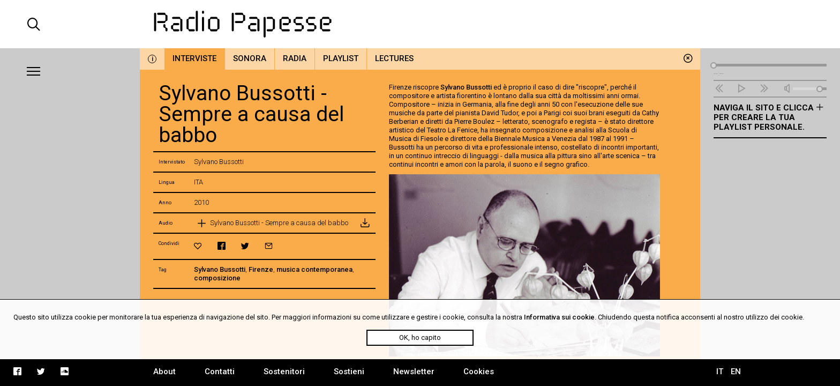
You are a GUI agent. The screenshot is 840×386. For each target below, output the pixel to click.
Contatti (220, 371)
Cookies (478, 371)
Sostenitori (284, 371)
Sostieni (349, 371)
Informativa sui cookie (559, 317)
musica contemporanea (314, 269)
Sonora (249, 58)
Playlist (340, 58)
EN (736, 371)
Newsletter (413, 371)
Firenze (261, 269)
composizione (217, 278)
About (164, 371)
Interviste (194, 58)
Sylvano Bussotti (219, 269)
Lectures (394, 58)
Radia (294, 58)
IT (719, 371)
